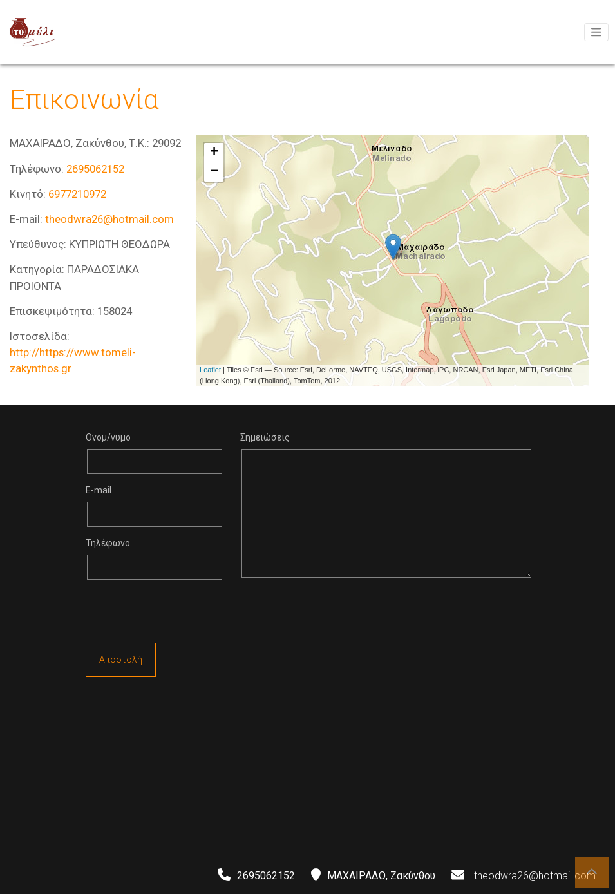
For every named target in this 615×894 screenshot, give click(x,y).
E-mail (98, 490)
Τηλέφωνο (108, 543)
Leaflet (210, 370)
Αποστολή (120, 659)
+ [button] (214, 152)
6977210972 (77, 193)
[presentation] (183, 614)
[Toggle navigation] (596, 32)
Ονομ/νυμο (108, 437)
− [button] (214, 172)
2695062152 (95, 168)
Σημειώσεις (265, 437)
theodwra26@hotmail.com (109, 219)
